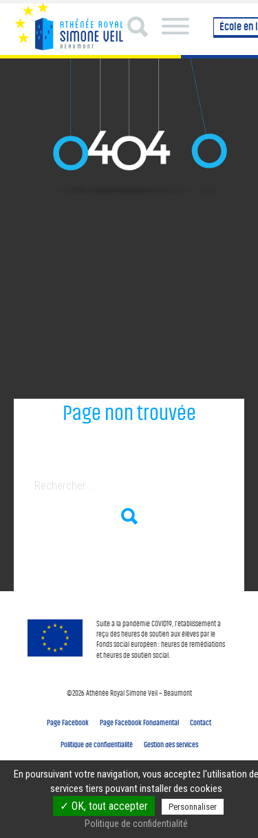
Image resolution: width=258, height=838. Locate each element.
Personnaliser (193, 807)
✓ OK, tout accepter (104, 806)
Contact (200, 722)
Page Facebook (68, 722)
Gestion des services (171, 744)
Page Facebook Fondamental (139, 722)
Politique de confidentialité (97, 744)
